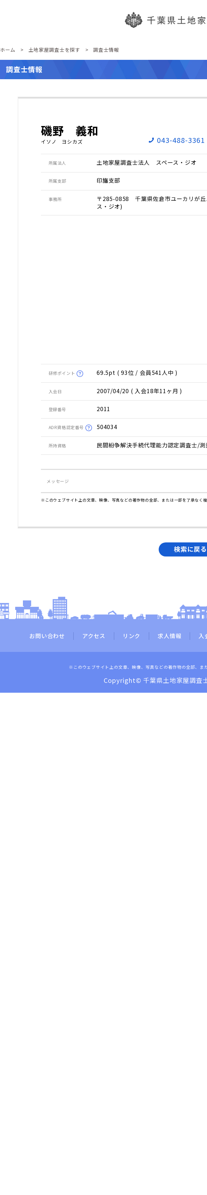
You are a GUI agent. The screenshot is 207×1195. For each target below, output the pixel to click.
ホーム (8, 49)
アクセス (93, 636)
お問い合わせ (47, 636)
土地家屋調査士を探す (54, 49)
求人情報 (169, 636)
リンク (131, 636)
